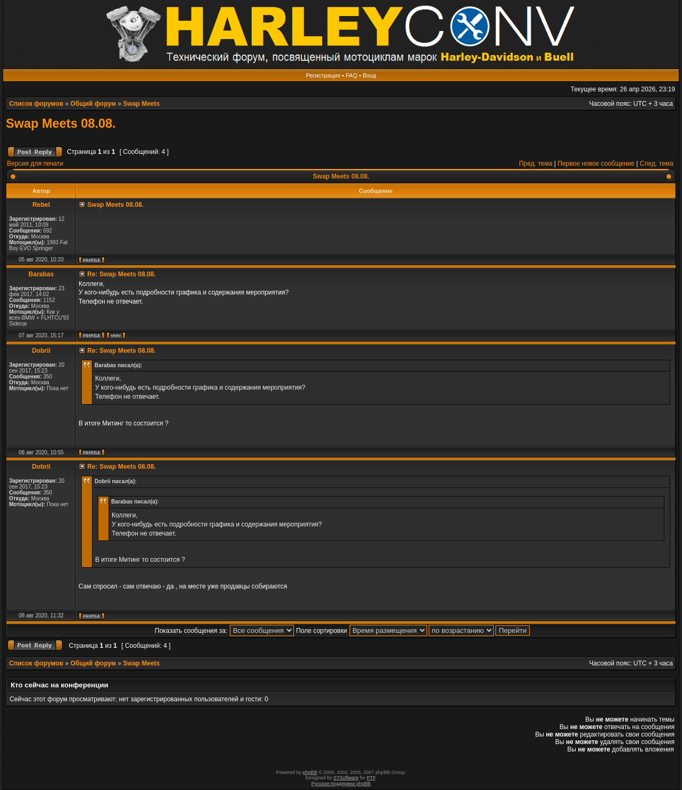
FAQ (352, 75)
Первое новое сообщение (595, 163)
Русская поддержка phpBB (341, 783)
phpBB (310, 772)
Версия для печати (35, 163)
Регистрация (323, 75)
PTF (371, 777)
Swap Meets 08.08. (60, 123)
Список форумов (36, 103)
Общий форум (93, 103)
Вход (369, 75)
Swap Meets (141, 103)
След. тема (656, 163)
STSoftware (346, 777)
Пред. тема (535, 163)
